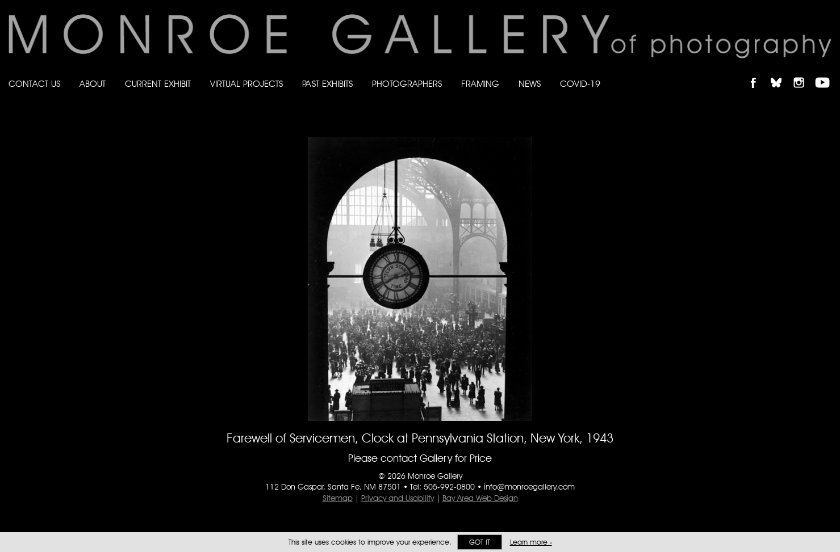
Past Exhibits (327, 83)
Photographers (407, 83)
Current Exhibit (158, 83)
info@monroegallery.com (529, 486)
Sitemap (338, 498)
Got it (479, 542)
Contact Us (34, 83)
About (93, 83)
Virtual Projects (246, 83)
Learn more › (531, 542)
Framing (480, 83)
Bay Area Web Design (480, 498)
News (530, 83)
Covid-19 (580, 83)
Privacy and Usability (397, 498)
